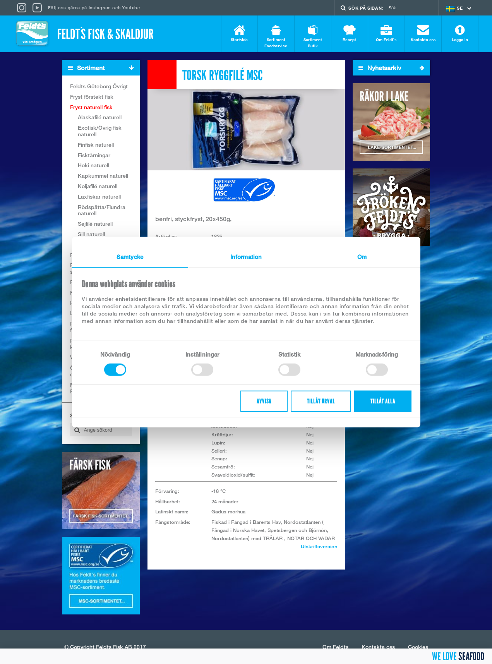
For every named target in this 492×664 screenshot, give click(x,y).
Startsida (239, 33)
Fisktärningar (94, 155)
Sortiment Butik (312, 36)
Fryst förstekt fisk (91, 96)
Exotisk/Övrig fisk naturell (100, 130)
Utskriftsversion (319, 546)
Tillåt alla (382, 401)
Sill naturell (91, 234)
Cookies (418, 646)
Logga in (460, 33)
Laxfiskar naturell (99, 196)
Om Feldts (335, 646)
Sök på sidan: (365, 7)
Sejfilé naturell (95, 223)
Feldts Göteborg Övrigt (99, 86)
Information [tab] (246, 256)
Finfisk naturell (96, 144)
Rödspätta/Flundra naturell (101, 210)
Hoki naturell (93, 165)
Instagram (100, 7)
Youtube (131, 7)
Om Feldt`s (386, 33)
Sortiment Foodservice (276, 36)
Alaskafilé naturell (100, 117)
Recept (349, 33)
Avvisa (264, 401)
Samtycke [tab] (130, 256)
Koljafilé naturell (97, 186)
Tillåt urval (321, 401)
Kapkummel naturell (103, 175)
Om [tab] (362, 256)
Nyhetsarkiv (391, 67)
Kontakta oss (423, 33)
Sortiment (103, 68)
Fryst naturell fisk (91, 107)
